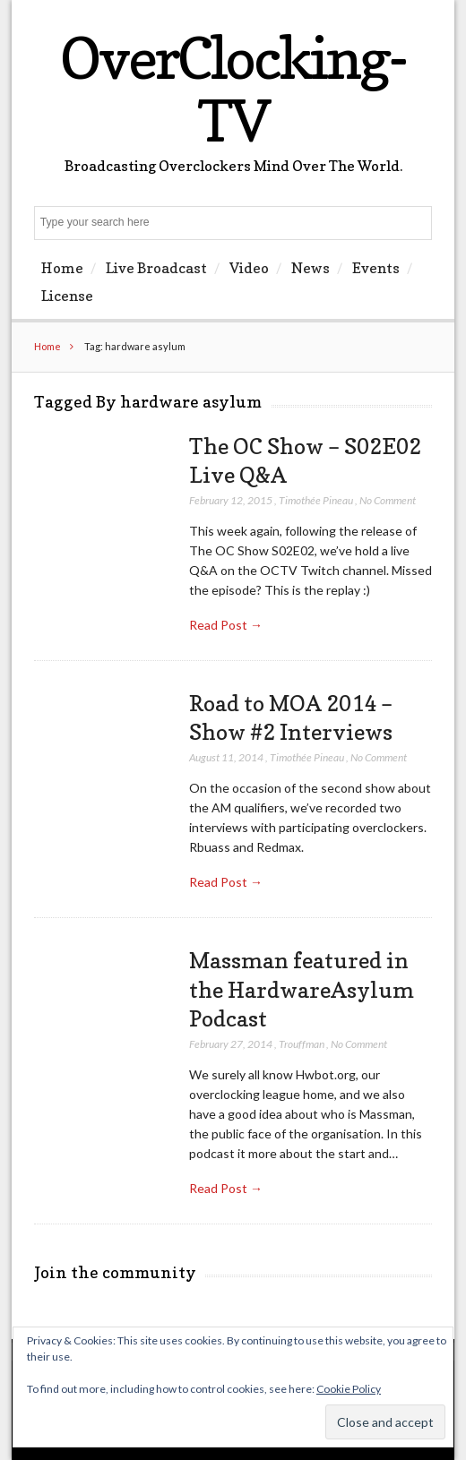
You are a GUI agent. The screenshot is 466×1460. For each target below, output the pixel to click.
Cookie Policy (348, 1389)
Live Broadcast (156, 268)
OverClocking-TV (232, 89)
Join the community (115, 1272)
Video (249, 268)
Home (62, 268)
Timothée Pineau (316, 500)
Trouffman (301, 1044)
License (67, 296)
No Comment (387, 500)
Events (376, 268)
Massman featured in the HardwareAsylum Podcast (301, 989)
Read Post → (226, 624)
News (310, 268)
